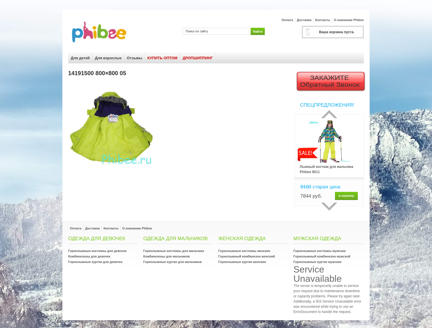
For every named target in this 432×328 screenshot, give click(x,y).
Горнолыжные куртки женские (242, 262)
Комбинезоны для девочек (89, 256)
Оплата (287, 20)
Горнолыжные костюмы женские (244, 251)
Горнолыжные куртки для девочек (95, 262)
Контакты (322, 20)
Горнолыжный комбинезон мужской (321, 256)
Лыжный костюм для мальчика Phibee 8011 (326, 169)
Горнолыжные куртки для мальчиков (172, 262)
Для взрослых (108, 58)
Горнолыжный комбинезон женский (246, 256)
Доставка (304, 20)
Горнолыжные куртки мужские (317, 262)
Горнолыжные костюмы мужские (319, 251)
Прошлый (329, 114)
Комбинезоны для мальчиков (166, 256)
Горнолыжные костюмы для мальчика (173, 251)
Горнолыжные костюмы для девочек (97, 251)
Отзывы (134, 58)
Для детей (80, 58)
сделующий (329, 207)
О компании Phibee (349, 20)
